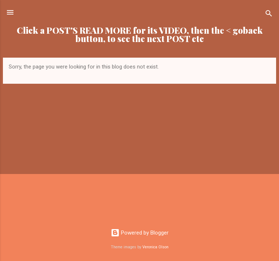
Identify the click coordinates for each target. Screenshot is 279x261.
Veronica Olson (155, 247)
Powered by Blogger (140, 232)
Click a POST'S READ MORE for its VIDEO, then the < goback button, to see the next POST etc (140, 34)
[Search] (268, 15)
